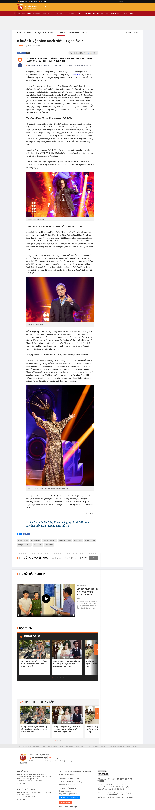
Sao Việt (28, 33)
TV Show (61, 33)
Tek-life (96, 13)
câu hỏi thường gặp (39, 758)
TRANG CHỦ (14, 13)
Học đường (105, 13)
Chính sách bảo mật (68, 807)
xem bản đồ (22, 783)
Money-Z (60, 13)
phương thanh (65, 540)
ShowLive (44, 1)
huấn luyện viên (50, 540)
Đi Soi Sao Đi (73, 33)
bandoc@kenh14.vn (58, 758)
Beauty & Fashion (39, 13)
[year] (85, 558)
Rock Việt (76, 74)
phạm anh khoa (24, 545)
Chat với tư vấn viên (69, 798)
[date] (67, 558)
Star (18, 13)
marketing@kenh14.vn (69, 784)
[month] (76, 558)
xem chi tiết (65, 802)
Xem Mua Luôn (116, 13)
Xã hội (80, 13)
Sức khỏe (87, 13)
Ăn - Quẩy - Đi (70, 13)
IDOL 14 (85, 33)
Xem (93, 558)
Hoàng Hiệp (23, 540)
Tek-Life (112, 746)
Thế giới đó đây (94, 746)
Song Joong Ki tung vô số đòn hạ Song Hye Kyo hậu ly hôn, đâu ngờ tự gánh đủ (66, 663)
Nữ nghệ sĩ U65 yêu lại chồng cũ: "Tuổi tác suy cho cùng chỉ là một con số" (34, 663)
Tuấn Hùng (36, 540)
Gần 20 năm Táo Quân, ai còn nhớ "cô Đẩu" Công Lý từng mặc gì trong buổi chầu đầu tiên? (59, 65)
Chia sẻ (21, 53)
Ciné (23, 13)
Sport (49, 746)
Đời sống (51, 13)
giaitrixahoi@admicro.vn (69, 794)
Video (126, 13)
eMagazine (23, 1)
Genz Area (33, 1)
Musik (29, 13)
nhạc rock (38, 545)
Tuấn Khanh (90, 540)
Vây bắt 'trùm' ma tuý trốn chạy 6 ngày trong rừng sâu (87, 592)
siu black (49, 545)
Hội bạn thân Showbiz (44, 33)
